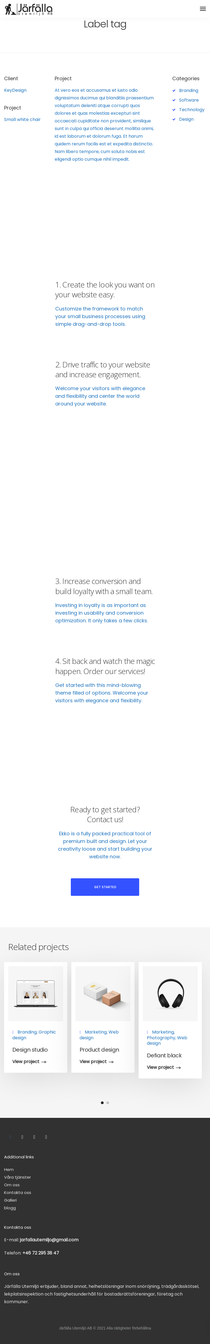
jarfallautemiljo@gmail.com (49, 1240)
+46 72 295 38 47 (40, 1253)
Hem (9, 1169)
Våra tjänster (17, 1177)
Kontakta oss (17, 1192)
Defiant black (164, 1055)
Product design (99, 1050)
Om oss (12, 1185)
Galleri (10, 1200)
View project (25, 1062)
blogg (10, 1208)
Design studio (30, 1050)
